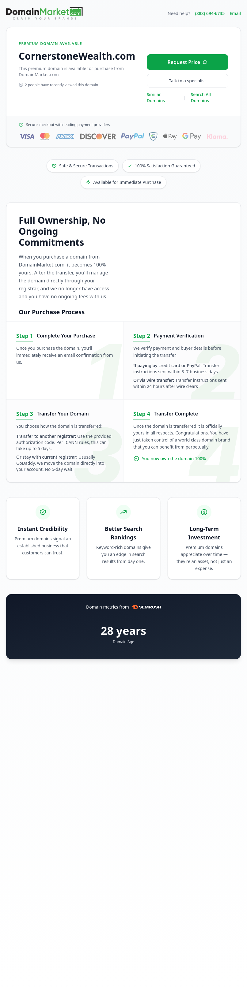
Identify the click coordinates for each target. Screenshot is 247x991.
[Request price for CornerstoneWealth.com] (187, 62)
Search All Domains (201, 97)
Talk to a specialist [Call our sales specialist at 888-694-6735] (187, 81)
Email (235, 13)
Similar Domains (156, 97)
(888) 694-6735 (210, 13)
